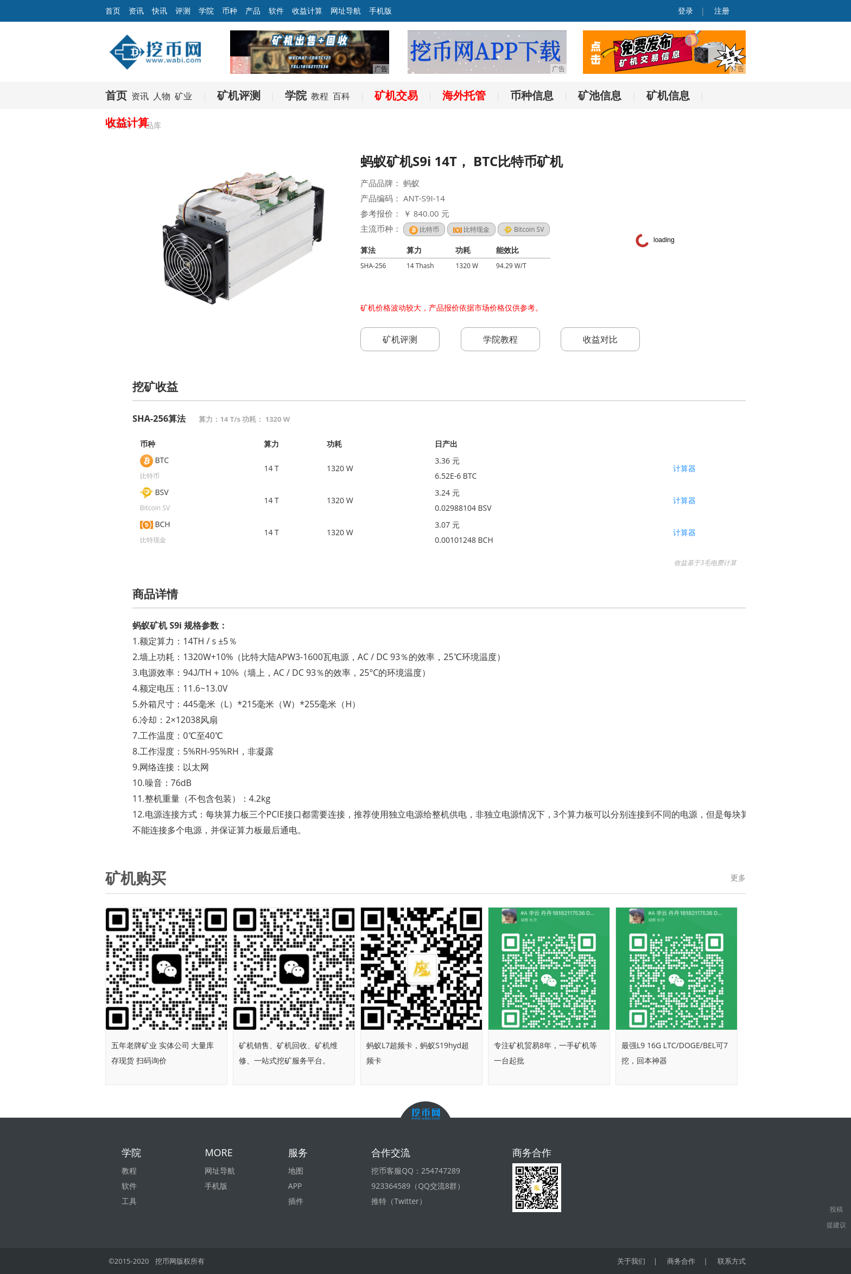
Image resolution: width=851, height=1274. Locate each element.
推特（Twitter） (399, 1201)
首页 (116, 95)
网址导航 (346, 10)
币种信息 (532, 95)
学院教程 (500, 339)
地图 (295, 1170)
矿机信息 (668, 95)
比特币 (424, 229)
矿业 (183, 96)
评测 (182, 10)
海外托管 (464, 95)
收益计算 (307, 10)
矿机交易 (396, 95)
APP (295, 1186)
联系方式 (731, 1261)
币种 (229, 10)
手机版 (380, 10)
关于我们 (631, 1261)
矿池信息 (599, 95)
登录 (685, 10)
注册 (720, 10)
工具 (129, 1201)
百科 (341, 96)
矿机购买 (135, 877)
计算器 (684, 468)
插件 (295, 1201)
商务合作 (681, 1261)
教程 (319, 96)
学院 (206, 10)
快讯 (159, 10)
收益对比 (600, 339)
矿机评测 (239, 95)
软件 (276, 10)
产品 (253, 10)
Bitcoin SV (524, 229)
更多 (738, 877)
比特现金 (471, 229)
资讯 (136, 10)
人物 (161, 96)
